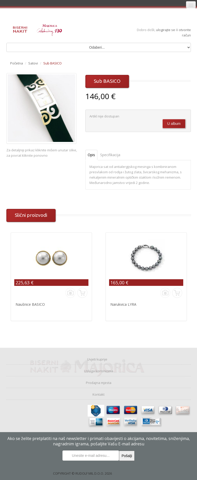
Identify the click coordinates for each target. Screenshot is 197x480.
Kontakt (98, 394)
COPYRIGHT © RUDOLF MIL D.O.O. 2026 (82, 473)
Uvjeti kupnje (97, 359)
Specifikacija (110, 154)
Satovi (33, 63)
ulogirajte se (166, 30)
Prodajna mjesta (98, 382)
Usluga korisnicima (98, 371)
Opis (91, 154)
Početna (16, 63)
